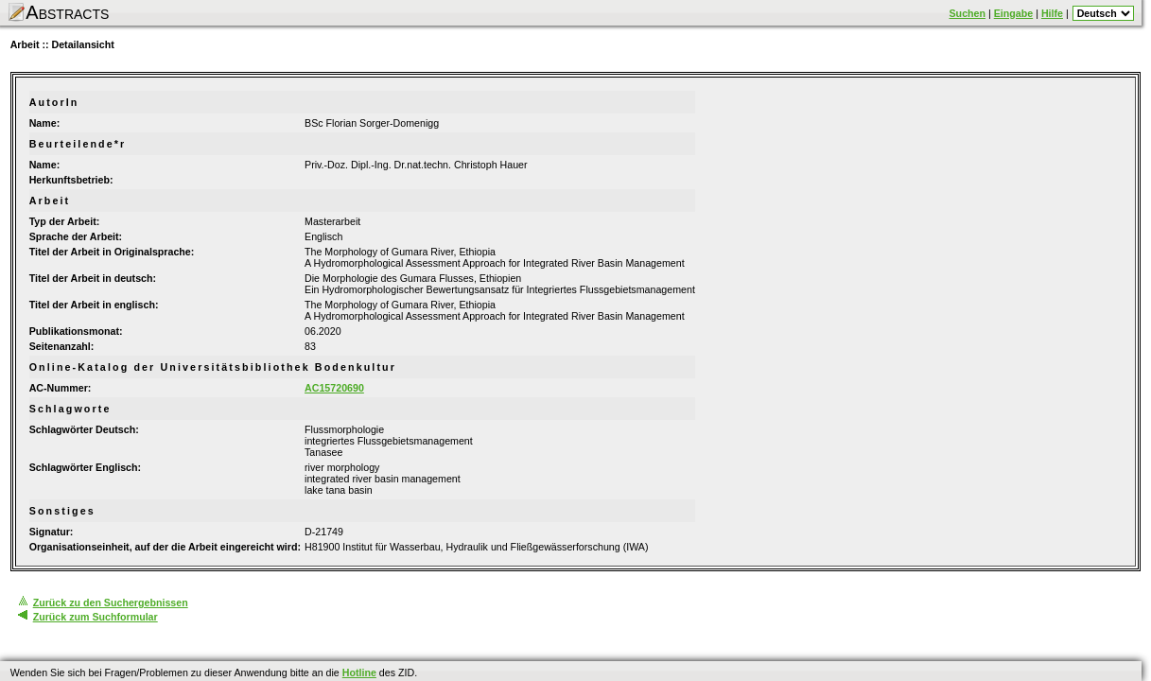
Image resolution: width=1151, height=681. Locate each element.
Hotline (359, 672)
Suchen (968, 13)
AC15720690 (334, 387)
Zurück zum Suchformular (95, 616)
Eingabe (1013, 13)
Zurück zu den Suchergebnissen (110, 602)
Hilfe (1052, 13)
